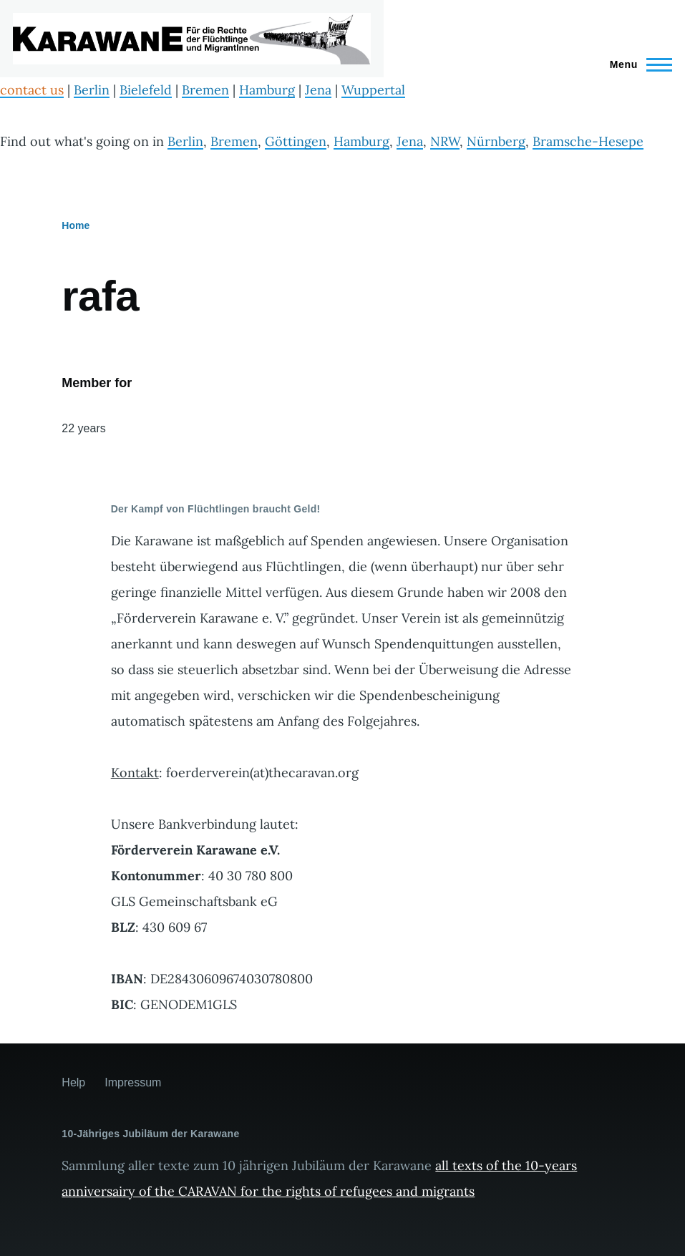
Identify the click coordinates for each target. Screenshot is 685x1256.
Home (75, 225)
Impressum (133, 1082)
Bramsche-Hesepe (588, 141)
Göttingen (295, 141)
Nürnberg (496, 141)
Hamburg (267, 90)
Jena (318, 90)
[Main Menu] (636, 64)
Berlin (92, 90)
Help (73, 1082)
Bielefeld (146, 90)
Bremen (205, 90)
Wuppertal (373, 90)
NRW (445, 141)
